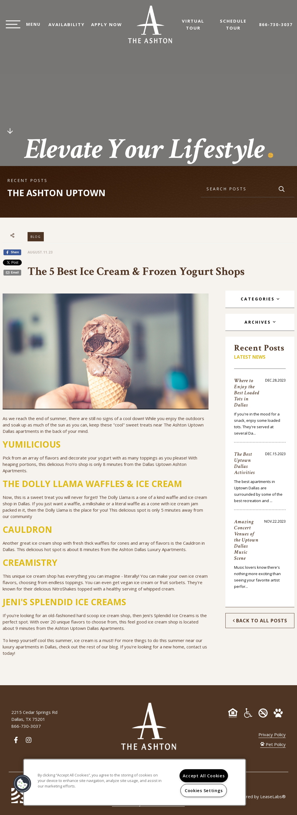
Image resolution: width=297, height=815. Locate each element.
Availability (64, 27)
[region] (134, 782)
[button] (22, 783)
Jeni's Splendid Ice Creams (169, 615)
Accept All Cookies (204, 775)
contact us (196, 647)
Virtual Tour (196, 27)
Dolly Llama (119, 497)
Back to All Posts (260, 620)
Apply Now (103, 27)
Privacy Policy (272, 734)
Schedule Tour (236, 27)
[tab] (259, 299)
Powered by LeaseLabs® (260, 796)
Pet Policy (273, 744)
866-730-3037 (276, 27)
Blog (35, 237)
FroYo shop (76, 464)
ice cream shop (41, 576)
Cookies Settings (204, 790)
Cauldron (191, 543)
